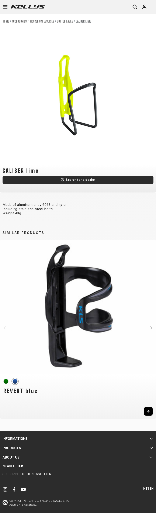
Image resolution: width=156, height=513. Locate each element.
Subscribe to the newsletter (27, 474)
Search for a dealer (80, 179)
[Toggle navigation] (5, 6)
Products (12, 448)
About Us (11, 457)
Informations (15, 439)
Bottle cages (65, 21)
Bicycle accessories (42, 21)
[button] (4, 327)
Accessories (19, 21)
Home (6, 21)
